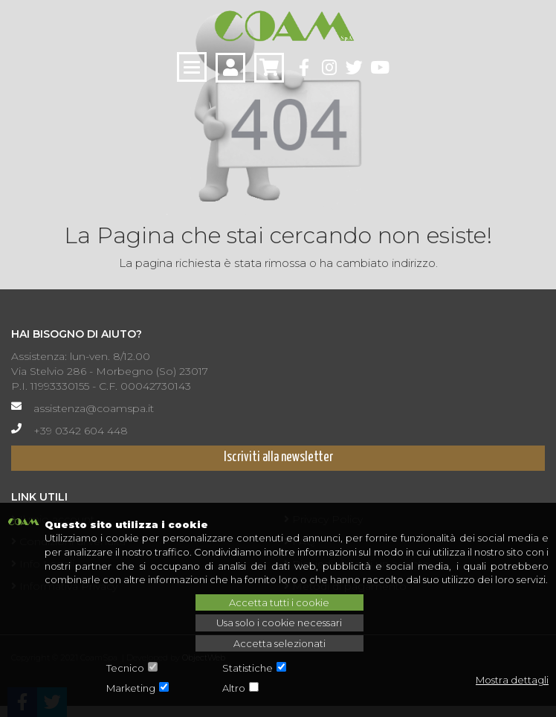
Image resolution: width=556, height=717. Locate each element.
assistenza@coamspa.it (93, 408)
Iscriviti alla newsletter (278, 457)
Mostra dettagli (512, 680)
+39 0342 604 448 (80, 430)
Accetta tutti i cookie (279, 602)
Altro (233, 688)
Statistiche (247, 668)
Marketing (130, 688)
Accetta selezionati (279, 643)
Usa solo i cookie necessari (279, 622)
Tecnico (125, 668)
